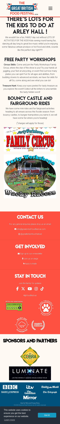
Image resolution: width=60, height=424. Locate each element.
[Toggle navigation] (50, 8)
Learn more (9, 420)
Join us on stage (30, 259)
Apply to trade (30, 264)
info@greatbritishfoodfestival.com (29, 229)
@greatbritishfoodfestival (30, 234)
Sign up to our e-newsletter (30, 254)
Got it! (47, 415)
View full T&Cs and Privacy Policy (29, 403)
